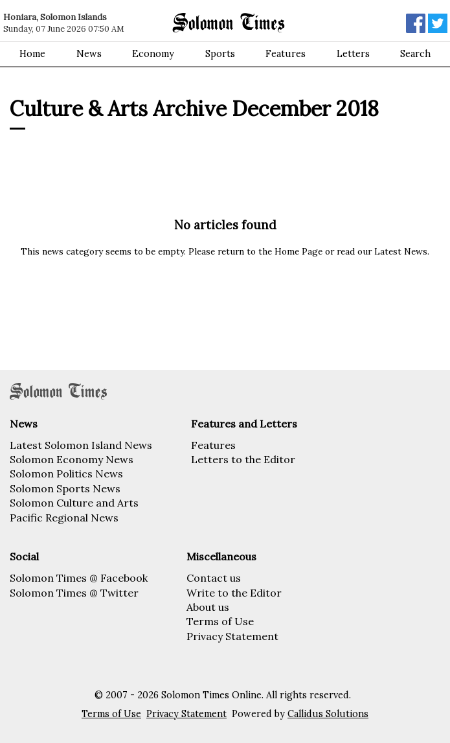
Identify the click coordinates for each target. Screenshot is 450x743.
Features (285, 54)
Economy (153, 54)
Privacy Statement (232, 636)
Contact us (213, 577)
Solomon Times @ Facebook (79, 577)
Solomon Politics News (66, 473)
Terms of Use (220, 621)
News (89, 54)
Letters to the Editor (243, 459)
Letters (353, 54)
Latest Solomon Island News (81, 445)
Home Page (298, 251)
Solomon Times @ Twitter (74, 592)
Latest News (400, 251)
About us (207, 606)
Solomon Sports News (65, 488)
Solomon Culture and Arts (74, 502)
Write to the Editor (234, 592)
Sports (220, 54)
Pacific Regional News (64, 517)
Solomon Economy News (71, 459)
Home (32, 54)
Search (415, 54)
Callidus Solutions (327, 714)
